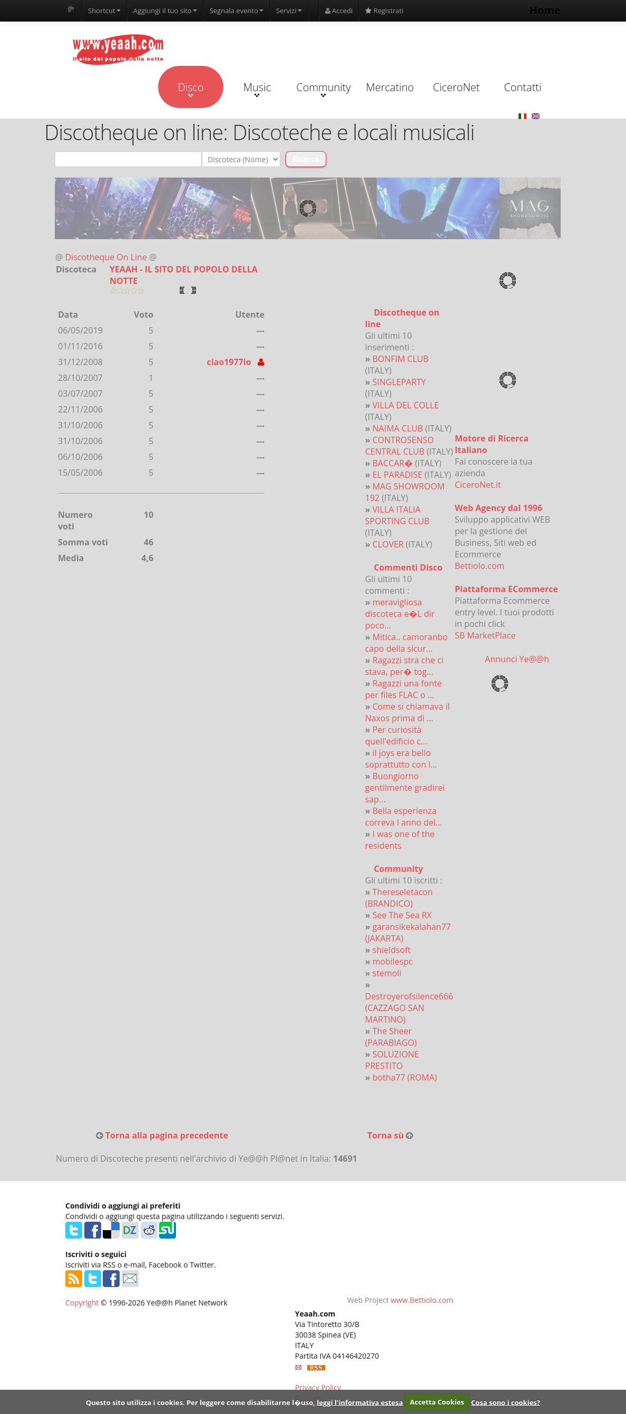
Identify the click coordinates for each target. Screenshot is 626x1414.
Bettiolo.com (479, 566)
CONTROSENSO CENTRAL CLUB (399, 445)
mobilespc (393, 961)
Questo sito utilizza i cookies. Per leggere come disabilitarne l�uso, (200, 1402)
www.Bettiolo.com (421, 1300)
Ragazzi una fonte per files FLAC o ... (403, 689)
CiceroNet (456, 87)
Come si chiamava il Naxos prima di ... (407, 712)
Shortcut (104, 10)
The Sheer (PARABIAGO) (391, 1036)
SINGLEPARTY (399, 382)
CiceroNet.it (478, 484)
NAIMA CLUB (398, 428)
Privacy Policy (318, 1387)
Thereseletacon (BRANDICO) (399, 897)
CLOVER (388, 544)
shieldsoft (392, 950)
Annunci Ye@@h (517, 659)
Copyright (82, 1303)
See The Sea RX (402, 915)
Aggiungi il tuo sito (165, 10)
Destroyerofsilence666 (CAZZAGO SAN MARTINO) (409, 1007)
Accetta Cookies (437, 1402)
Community (323, 88)
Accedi (339, 10)
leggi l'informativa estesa (360, 1402)
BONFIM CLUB (401, 359)
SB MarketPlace (485, 635)
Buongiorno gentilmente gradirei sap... (405, 787)
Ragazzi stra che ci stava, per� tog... (404, 665)
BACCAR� (393, 463)
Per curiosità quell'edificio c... (396, 735)
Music (257, 88)
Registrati (384, 10)
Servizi (289, 10)
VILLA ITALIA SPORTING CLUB (397, 515)
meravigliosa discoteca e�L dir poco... (400, 613)
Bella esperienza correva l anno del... (403, 816)
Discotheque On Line (106, 257)
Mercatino (390, 87)
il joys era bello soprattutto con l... (401, 758)
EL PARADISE (398, 474)
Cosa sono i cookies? (505, 1402)
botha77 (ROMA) (405, 1077)
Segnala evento (236, 10)
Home (545, 10)
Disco (190, 88)
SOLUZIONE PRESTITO (392, 1060)
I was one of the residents (400, 839)
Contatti (522, 87)
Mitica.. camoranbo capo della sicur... (406, 642)
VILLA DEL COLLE (406, 405)
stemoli (387, 973)
